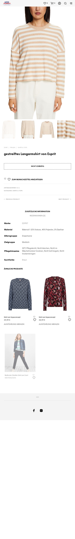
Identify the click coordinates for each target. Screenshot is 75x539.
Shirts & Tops (22, 147)
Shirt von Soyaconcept (12, 317)
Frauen (12, 147)
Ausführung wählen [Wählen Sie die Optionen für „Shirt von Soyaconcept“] (14, 324)
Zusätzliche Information (37, 211)
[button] (45, 3)
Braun (24, 260)
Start (6, 147)
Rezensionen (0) (37, 216)
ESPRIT (25, 223)
